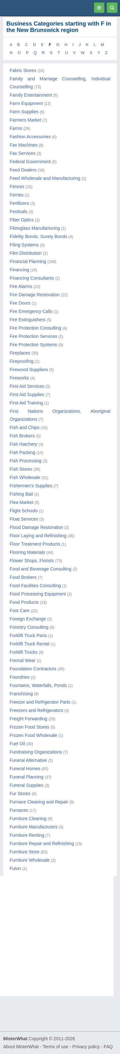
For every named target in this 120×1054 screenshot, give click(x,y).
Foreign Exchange (28, 618)
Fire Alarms (21, 286)
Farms (16, 128)
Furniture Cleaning (28, 818)
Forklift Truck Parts (28, 635)
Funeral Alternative (28, 760)
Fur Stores (20, 793)
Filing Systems (24, 244)
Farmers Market (25, 120)
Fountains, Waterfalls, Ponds (38, 685)
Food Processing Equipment (38, 593)
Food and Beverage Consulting (40, 568)
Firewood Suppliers (29, 369)
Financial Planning (28, 261)
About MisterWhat (21, 1046)
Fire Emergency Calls (31, 311)
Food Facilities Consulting (35, 585)
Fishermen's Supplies (31, 485)
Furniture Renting (27, 835)
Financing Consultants (32, 278)
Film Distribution (26, 253)
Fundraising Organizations (36, 752)
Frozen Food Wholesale (33, 735)
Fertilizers (19, 203)
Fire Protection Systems (33, 344)
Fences (17, 186)
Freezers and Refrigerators (36, 710)
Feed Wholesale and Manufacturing (45, 178)
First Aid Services (27, 386)
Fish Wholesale (25, 477)
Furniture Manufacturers (33, 826)
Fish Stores (21, 469)
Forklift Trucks (23, 652)
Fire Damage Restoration (35, 294)
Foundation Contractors (33, 668)
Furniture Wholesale (30, 860)
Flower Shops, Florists (32, 560)
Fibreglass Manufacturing (35, 228)
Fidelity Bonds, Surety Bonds (38, 236)
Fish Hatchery (23, 444)
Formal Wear (23, 660)
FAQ (108, 1046)
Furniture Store (24, 851)
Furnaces (19, 810)
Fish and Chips (24, 427)
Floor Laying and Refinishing (38, 535)
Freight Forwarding (28, 718)
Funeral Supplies (26, 785)
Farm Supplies (24, 111)
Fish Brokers (22, 435)
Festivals (18, 211)
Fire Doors (20, 303)
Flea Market (21, 502)
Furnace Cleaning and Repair (39, 801)
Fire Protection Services (33, 336)
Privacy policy (86, 1046)
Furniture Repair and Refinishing (42, 843)
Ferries (17, 194)
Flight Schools (24, 510)
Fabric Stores (23, 70)
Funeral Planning (27, 776)
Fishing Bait (21, 494)
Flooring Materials (27, 552)
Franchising (21, 693)
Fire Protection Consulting (35, 328)
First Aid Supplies (27, 394)
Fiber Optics (22, 219)
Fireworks (19, 377)
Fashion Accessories (30, 136)
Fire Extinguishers (27, 319)
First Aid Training (26, 402)
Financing (19, 269)
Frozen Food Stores (29, 727)
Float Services (24, 519)
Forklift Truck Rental (29, 643)
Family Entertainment (31, 95)
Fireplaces (20, 352)
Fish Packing (22, 452)
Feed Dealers (23, 169)
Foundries (19, 677)
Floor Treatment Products (35, 544)
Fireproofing (22, 361)
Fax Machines (23, 145)
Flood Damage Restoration (36, 527)
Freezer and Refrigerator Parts (40, 702)
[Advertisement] (60, 936)
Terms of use (55, 1046)
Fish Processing (26, 460)
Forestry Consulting (29, 627)
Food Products (24, 602)
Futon (15, 868)
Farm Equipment (26, 103)
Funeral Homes (25, 768)
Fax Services (23, 153)
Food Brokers (23, 577)
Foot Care (19, 610)
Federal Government (30, 161)
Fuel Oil (17, 743)
